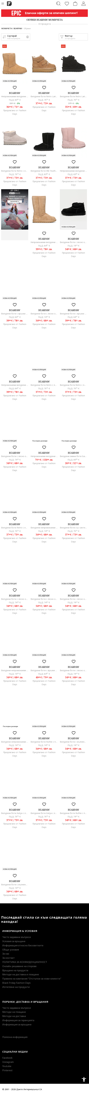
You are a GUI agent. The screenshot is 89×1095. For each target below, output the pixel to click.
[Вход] (83, 3)
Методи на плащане (14, 1012)
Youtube (6, 1066)
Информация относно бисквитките (22, 945)
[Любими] (67, 3)
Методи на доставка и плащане (20, 974)
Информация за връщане (16, 1024)
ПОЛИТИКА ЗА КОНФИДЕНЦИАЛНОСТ (24, 962)
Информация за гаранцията (18, 1020)
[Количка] (75, 3)
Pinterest (7, 1070)
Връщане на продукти (15, 970)
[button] (15, 36)
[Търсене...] (58, 3)
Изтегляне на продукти (16, 987)
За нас (5, 953)
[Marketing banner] (44, 13)
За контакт (8, 957)
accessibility (84, 1079)
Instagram (8, 1062)
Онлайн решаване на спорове (19, 966)
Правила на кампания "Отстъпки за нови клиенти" (31, 978)
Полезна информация (14, 1037)
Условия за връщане (13, 941)
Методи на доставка (14, 1016)
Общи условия (10, 949)
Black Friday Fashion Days (16, 982)
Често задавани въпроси (16, 937)
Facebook (7, 1057)
